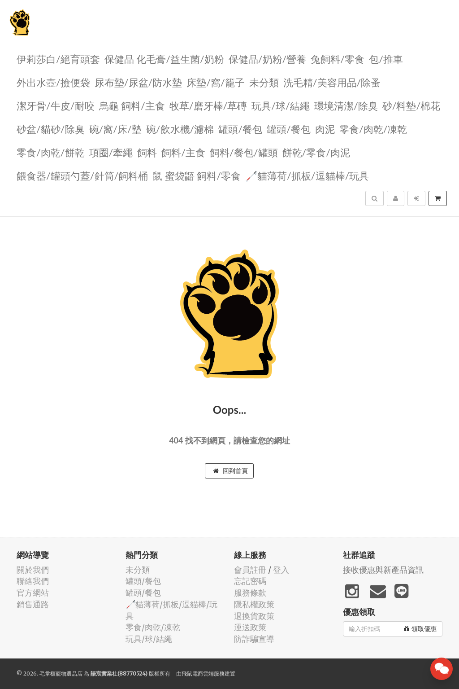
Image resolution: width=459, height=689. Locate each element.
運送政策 (250, 627)
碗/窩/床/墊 (115, 128)
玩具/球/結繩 (280, 105)
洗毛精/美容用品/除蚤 (332, 82)
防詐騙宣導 (254, 639)
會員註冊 (250, 570)
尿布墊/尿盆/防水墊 (138, 82)
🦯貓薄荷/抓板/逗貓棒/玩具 (307, 175)
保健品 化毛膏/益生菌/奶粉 (164, 58)
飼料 (147, 152)
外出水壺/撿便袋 (53, 82)
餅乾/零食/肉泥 (316, 152)
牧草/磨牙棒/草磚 (208, 105)
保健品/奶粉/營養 (268, 58)
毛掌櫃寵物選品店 (60, 673)
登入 (281, 570)
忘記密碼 (250, 581)
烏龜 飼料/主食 (132, 105)
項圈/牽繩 (111, 152)
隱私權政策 (254, 604)
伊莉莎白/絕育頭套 (58, 58)
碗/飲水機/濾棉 (180, 128)
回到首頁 (230, 471)
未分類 (264, 82)
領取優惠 (420, 629)
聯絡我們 (33, 581)
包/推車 (386, 58)
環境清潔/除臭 (346, 105)
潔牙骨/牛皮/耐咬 (56, 105)
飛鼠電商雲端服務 (203, 673)
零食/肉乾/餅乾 (51, 152)
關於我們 (33, 570)
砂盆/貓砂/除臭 (51, 128)
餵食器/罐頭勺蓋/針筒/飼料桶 (82, 175)
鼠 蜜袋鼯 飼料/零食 (196, 175)
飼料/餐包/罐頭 (244, 152)
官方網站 (33, 593)
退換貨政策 (254, 616)
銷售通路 (33, 604)
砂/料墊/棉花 (411, 105)
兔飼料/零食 (337, 58)
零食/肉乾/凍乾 (373, 128)
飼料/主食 (183, 152)
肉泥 (325, 128)
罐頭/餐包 (240, 128)
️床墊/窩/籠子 (215, 82)
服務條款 (250, 593)
